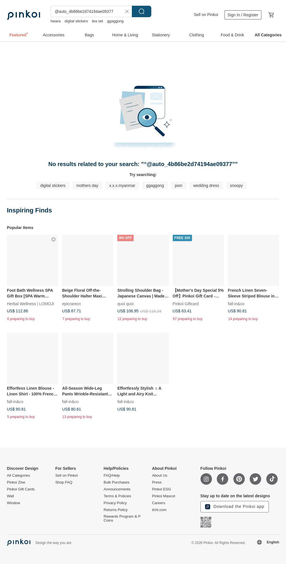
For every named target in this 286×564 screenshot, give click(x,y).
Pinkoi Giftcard (186, 303)
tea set (97, 21)
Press (156, 482)
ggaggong (115, 21)
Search (141, 11)
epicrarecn (71, 303)
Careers (158, 503)
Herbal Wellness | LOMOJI (30, 303)
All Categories (18, 476)
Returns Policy (116, 510)
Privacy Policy (115, 503)
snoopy (236, 185)
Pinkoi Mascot (163, 496)
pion (178, 185)
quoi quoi (125, 303)
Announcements (117, 489)
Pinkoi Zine (16, 482)
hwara (55, 21)
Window (13, 503)
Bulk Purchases (116, 482)
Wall (10, 496)
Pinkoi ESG (161, 489)
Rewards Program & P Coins (122, 518)
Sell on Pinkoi (206, 14)
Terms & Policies (117, 496)
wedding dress (206, 185)
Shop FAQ (63, 482)
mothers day (87, 185)
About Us (159, 476)
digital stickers (76, 21)
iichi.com (159, 510)
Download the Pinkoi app (235, 506)
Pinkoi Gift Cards (21, 489)
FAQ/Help (112, 476)
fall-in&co (236, 303)
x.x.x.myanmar (122, 185)
